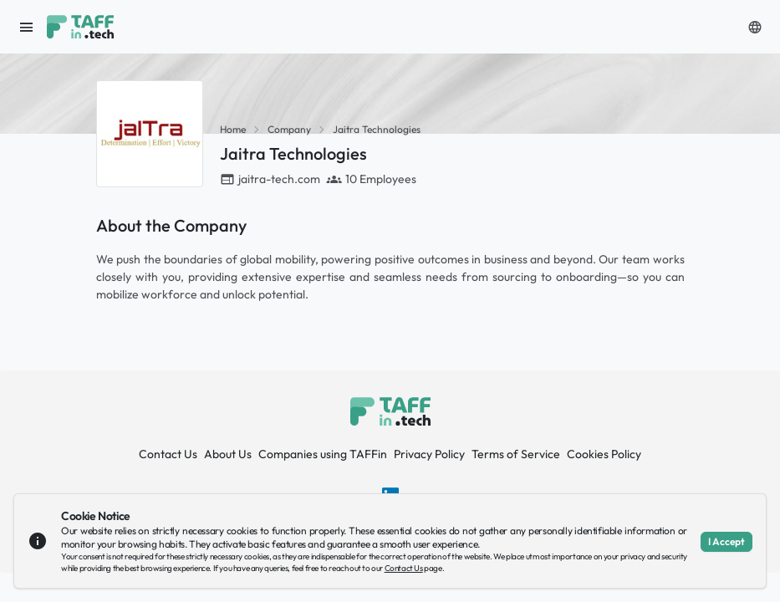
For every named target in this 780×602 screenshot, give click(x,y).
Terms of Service (516, 454)
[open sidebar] (27, 27)
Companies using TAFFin (322, 454)
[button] (755, 26)
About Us (228, 454)
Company (289, 129)
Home (233, 129)
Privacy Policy (429, 454)
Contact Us (168, 454)
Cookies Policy (604, 454)
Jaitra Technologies (377, 129)
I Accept (726, 541)
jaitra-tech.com (279, 178)
